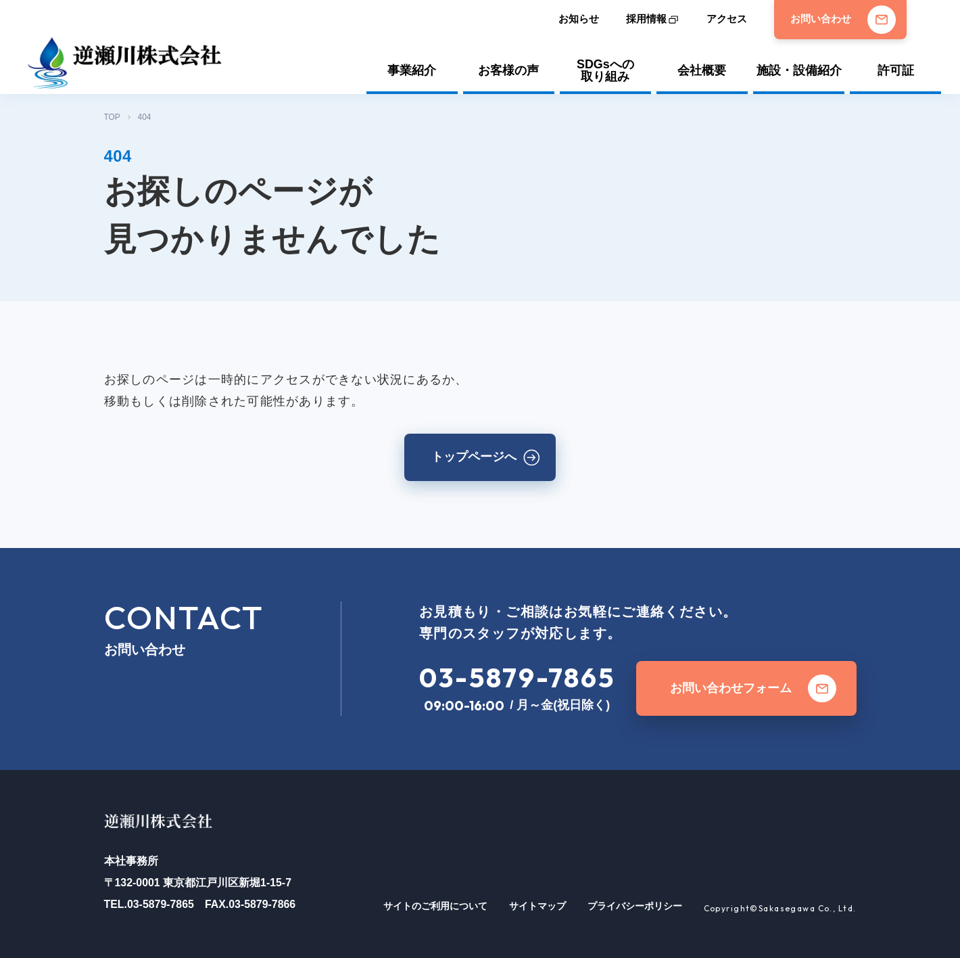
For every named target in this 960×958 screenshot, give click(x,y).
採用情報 (646, 19)
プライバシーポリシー (634, 905)
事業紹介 (411, 70)
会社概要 (701, 70)
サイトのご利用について (435, 905)
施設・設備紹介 (799, 70)
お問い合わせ (843, 19)
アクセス (726, 19)
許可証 (896, 70)
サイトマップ (537, 905)
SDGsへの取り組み (605, 71)
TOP (112, 117)
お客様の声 (508, 70)
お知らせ (578, 19)
